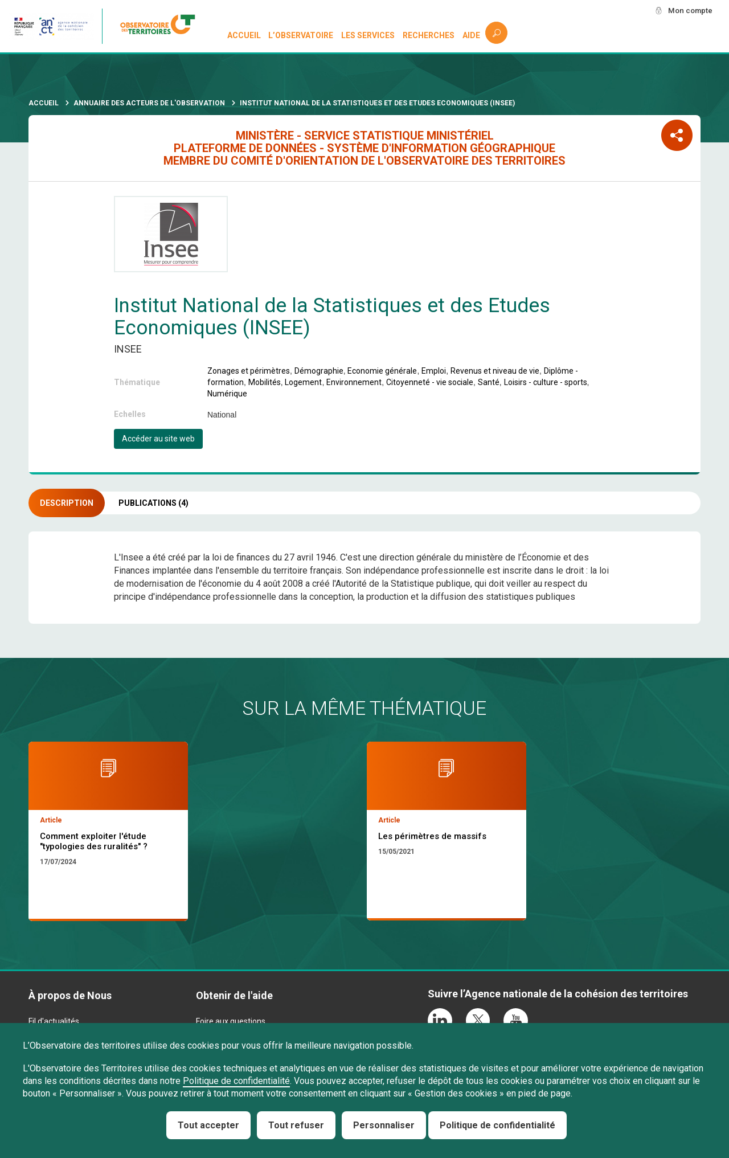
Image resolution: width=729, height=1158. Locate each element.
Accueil (244, 35)
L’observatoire (301, 35)
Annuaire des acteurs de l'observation (149, 103)
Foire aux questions (230, 1021)
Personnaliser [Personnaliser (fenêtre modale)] (384, 1125)
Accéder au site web (158, 438)
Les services (368, 35)
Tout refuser (296, 1125)
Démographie (318, 370)
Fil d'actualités (53, 1021)
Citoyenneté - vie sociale (429, 382)
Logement (303, 382)
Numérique (227, 393)
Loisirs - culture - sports (545, 382)
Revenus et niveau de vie (494, 370)
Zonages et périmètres (248, 370)
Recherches (428, 35)
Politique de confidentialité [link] (497, 1125)
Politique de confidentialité (236, 1080)
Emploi (433, 370)
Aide (471, 35)
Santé (488, 382)
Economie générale (382, 370)
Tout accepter (208, 1125)
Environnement (354, 382)
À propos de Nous (70, 995)
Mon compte (688, 10)
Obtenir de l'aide (234, 995)
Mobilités (264, 382)
